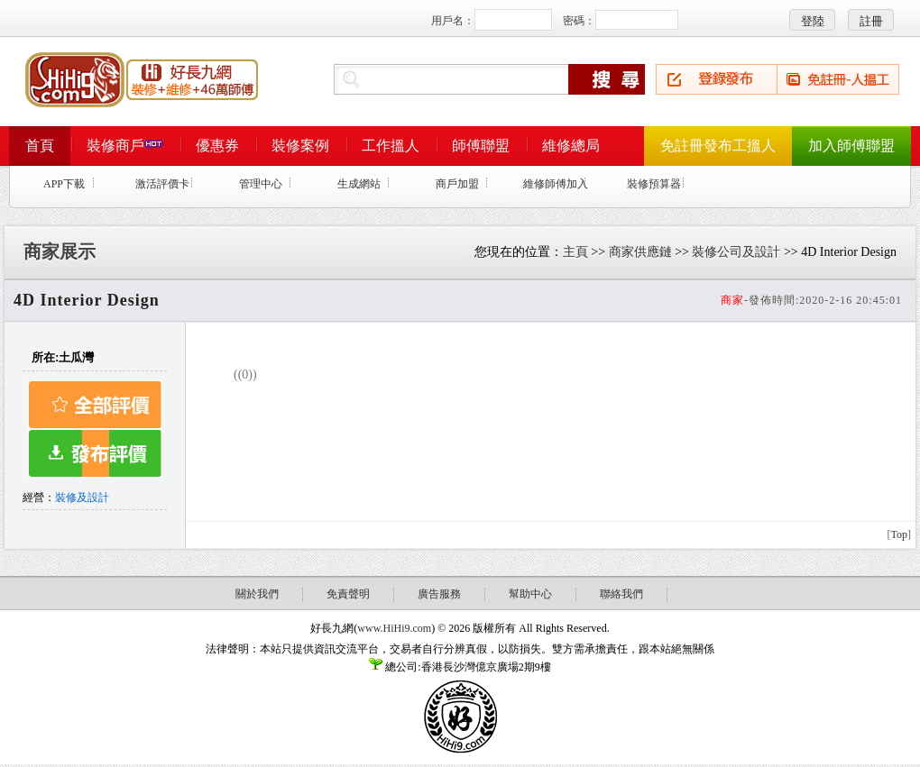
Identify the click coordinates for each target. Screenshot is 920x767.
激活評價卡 (162, 184)
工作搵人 (390, 145)
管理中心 (260, 184)
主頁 (575, 252)
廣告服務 (439, 594)
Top (899, 534)
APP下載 (64, 184)
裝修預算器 (654, 184)
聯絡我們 (621, 594)
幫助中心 (530, 594)
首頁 (39, 145)
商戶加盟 (457, 184)
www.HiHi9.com (394, 628)
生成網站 (359, 184)
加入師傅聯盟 (851, 145)
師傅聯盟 (481, 145)
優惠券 (217, 145)
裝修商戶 (125, 145)
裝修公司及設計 (736, 252)
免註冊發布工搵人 (718, 145)
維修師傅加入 (555, 184)
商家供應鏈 (640, 252)
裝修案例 (300, 145)
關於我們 (257, 594)
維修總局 (571, 145)
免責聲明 (348, 594)
